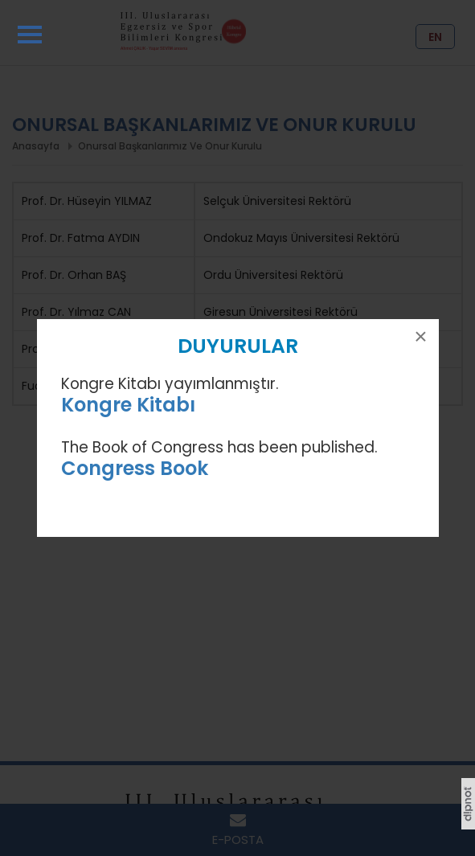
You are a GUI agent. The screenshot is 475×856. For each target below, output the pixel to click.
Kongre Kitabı (128, 404)
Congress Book (134, 468)
